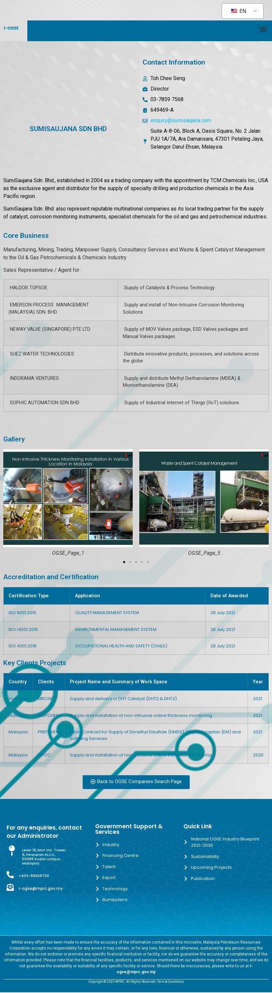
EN (238, 11)
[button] (263, 29)
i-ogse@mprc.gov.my (41, 888)
